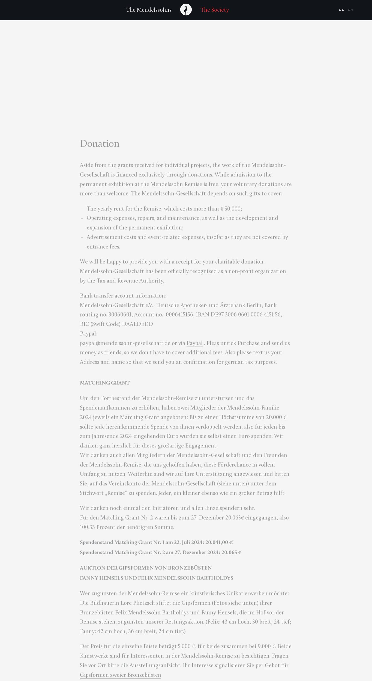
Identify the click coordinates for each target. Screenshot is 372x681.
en (350, 10)
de (342, 10)
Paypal (195, 344)
